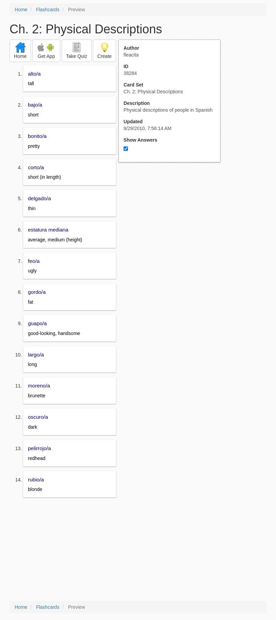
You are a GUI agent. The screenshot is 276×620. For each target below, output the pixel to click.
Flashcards (47, 9)
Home (21, 9)
